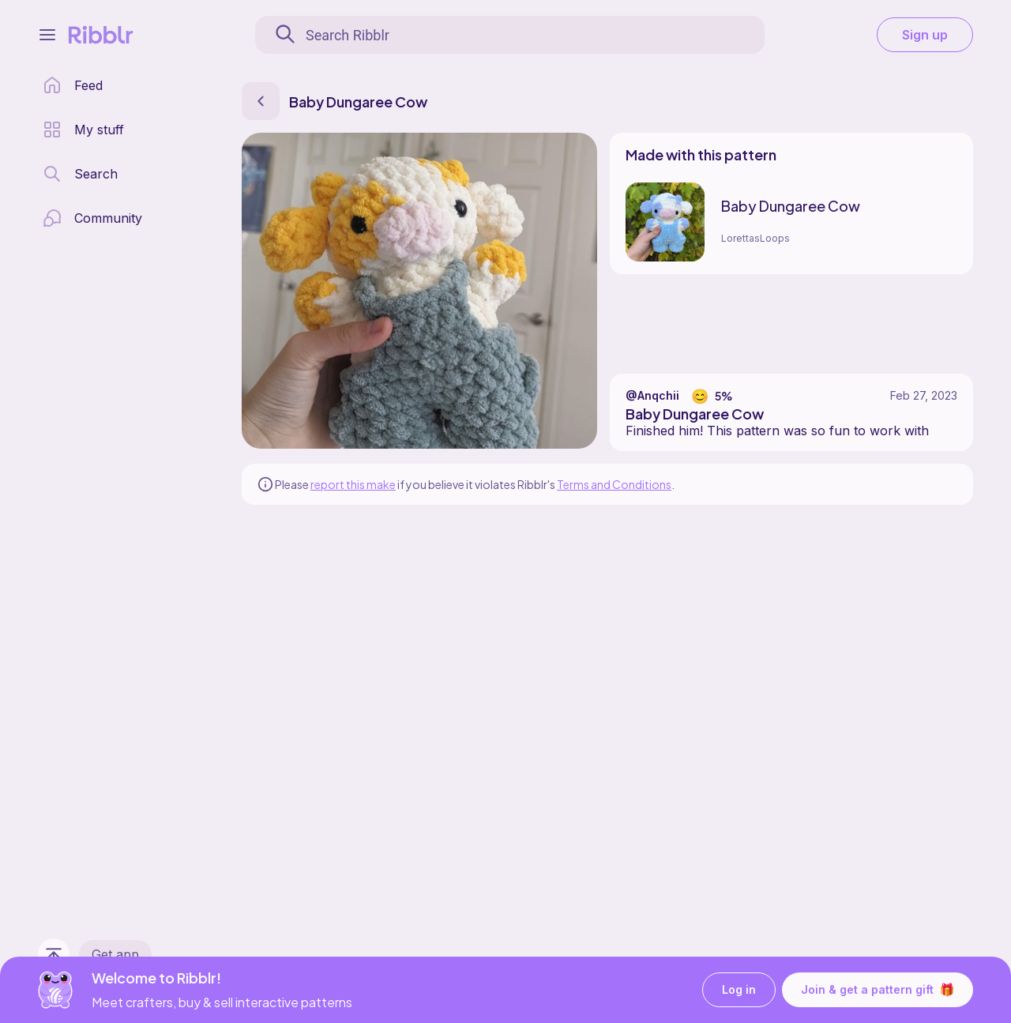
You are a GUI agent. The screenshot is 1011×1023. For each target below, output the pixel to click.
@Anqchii (652, 395)
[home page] (73, 85)
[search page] (80, 173)
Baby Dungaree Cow (790, 206)
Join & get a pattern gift (877, 990)
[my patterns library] (83, 129)
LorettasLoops (755, 238)
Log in (739, 990)
